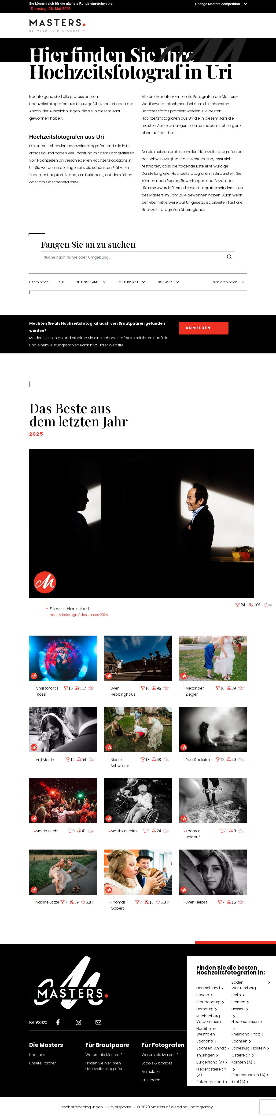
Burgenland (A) (210, 1062)
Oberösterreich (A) (248, 1075)
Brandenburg (208, 1002)
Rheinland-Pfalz (246, 1034)
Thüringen (205, 1055)
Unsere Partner (42, 1063)
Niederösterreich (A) (211, 1072)
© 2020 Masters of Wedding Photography (175, 1107)
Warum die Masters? (103, 1054)
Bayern (202, 995)
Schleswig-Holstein (249, 1048)
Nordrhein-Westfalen (206, 1031)
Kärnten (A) (242, 1062)
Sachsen (239, 1041)
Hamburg (204, 1009)
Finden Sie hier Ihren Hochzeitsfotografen (104, 1065)
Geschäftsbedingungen (81, 1107)
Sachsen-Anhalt (211, 1048)
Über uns (37, 1054)
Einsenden (151, 1080)
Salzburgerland (210, 1082)
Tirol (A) (238, 1082)
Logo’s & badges (157, 1063)
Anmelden (151, 1071)
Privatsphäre (119, 1107)
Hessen (238, 1009)
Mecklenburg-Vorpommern (209, 1018)
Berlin (236, 995)
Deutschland (208, 988)
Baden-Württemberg (244, 985)
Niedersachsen (245, 1021)
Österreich (241, 1055)
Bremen (238, 1002)
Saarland (204, 1041)
